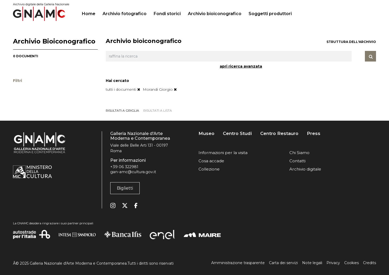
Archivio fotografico (125, 13)
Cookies (351, 262)
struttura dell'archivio (351, 42)
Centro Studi (237, 133)
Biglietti (125, 188)
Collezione (209, 169)
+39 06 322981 (124, 166)
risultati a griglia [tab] (122, 110)
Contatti (297, 160)
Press (313, 133)
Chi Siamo (299, 152)
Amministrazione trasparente (238, 262)
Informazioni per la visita (222, 152)
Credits (369, 262)
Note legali (312, 262)
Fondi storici (167, 13)
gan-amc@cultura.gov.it (133, 171)
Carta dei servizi (283, 262)
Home (91, 13)
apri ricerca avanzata (241, 66)
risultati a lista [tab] (157, 110)
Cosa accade (211, 160)
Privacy (333, 262)
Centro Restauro (279, 133)
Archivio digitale (305, 169)
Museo (206, 133)
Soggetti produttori (270, 13)
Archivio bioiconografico (214, 13)
